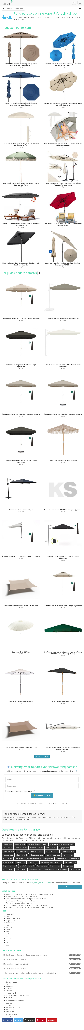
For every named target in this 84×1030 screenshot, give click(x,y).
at (6, 947)
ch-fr (7, 932)
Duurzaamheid (11, 1003)
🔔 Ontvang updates (42, 795)
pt (7, 936)
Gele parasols (20, 862)
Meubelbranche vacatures (15, 1001)
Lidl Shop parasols (21, 855)
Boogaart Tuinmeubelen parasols (51, 862)
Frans (8, 916)
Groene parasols (20, 844)
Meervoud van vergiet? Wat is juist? (42, 964)
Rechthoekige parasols (53, 855)
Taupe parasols (64, 848)
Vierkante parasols (35, 870)
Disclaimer (9, 989)
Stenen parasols (49, 870)
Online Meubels (11, 982)
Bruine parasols (68, 866)
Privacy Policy (10, 997)
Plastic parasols (61, 859)
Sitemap (9, 991)
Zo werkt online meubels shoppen (18, 995)
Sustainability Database (14, 907)
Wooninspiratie (11, 1014)
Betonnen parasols (21, 848)
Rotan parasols (42, 866)
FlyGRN (8, 896)
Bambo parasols (8, 862)
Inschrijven (70, 887)
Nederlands (10, 914)
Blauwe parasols (68, 855)
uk (7, 943)
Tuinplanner (10, 1009)
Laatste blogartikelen (12, 950)
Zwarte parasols (8, 870)
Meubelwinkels (11, 993)
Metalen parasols (61, 870)
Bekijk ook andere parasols (22, 273)
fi (6, 940)
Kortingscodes (11, 1005)
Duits (8, 934)
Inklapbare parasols (36, 855)
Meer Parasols (42, 756)
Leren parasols (7, 848)
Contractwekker (11, 905)
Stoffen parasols (51, 848)
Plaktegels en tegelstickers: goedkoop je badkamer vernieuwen (42, 955)
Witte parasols (7, 844)
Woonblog (9, 986)
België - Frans (11, 921)
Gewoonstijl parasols (34, 859)
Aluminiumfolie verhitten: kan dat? (42, 959)
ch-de (8, 929)
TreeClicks (9, 894)
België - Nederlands (13, 918)
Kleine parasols (19, 859)
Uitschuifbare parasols (27, 866)
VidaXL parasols (8, 855)
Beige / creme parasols (10, 866)
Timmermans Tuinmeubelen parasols (61, 844)
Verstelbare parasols (36, 848)
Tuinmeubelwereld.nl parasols (37, 844)
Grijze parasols (48, 859)
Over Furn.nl (10, 984)
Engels (8, 938)
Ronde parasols (75, 870)
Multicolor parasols (52, 851)
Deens (8, 945)
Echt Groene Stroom (13, 899)
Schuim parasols (33, 862)
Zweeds (9, 927)
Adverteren (10, 1012)
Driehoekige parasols (67, 851)
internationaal (27, 903)
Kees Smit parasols (37, 851)
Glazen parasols (73, 859)
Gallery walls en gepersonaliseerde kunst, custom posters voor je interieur (42, 973)
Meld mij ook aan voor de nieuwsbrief (20, 791)
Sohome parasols (70, 862)
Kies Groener (10, 901)
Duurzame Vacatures (13, 903)
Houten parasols (55, 866)
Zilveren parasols (8, 851)
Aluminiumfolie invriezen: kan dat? (42, 968)
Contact (9, 1016)
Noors (8, 925)
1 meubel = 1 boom (13, 1007)
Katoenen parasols (22, 851)
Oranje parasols (21, 870)
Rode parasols (7, 859)
